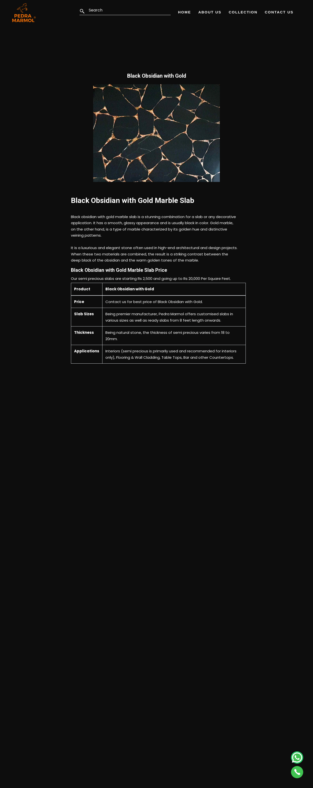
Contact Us (279, 12)
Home (184, 12)
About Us (209, 12)
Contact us (115, 301)
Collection (243, 12)
